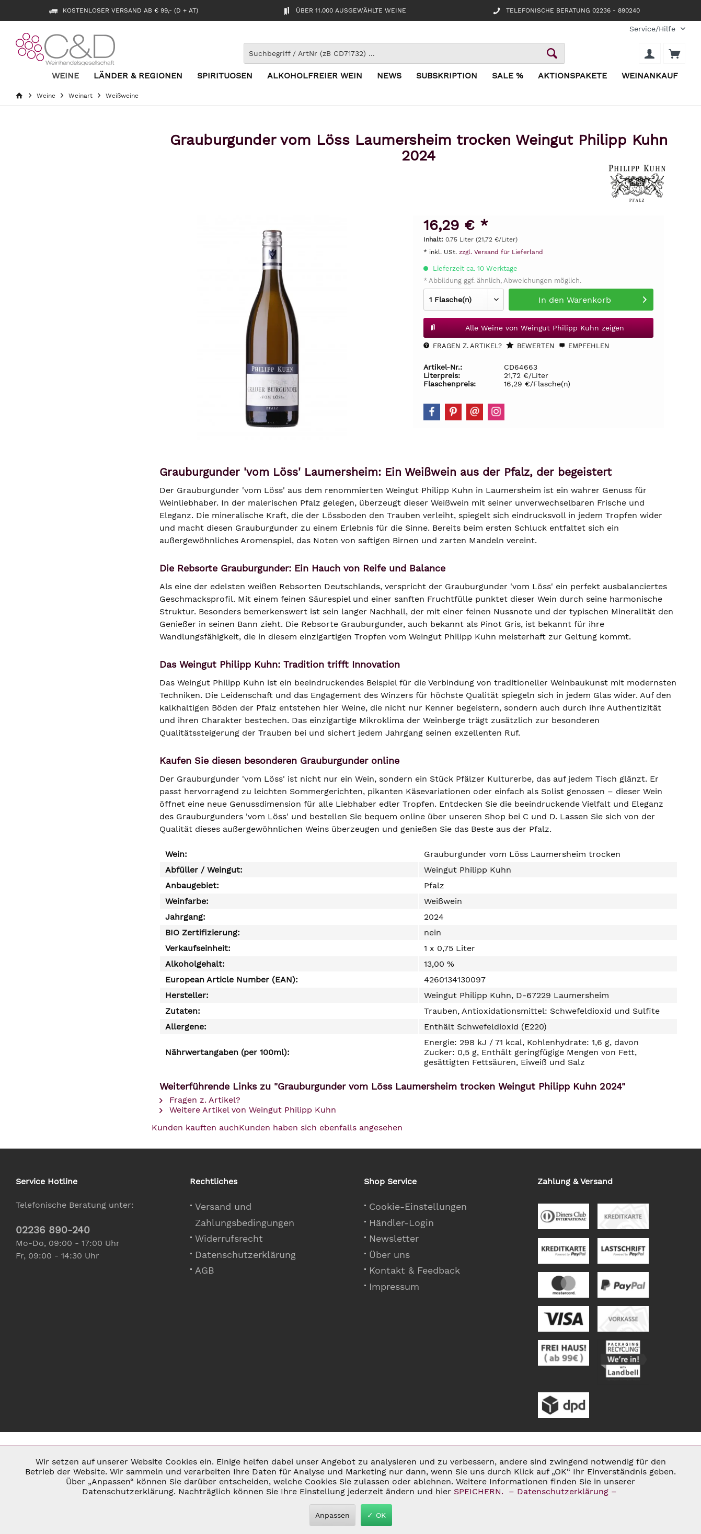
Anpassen (332, 1515)
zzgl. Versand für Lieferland (501, 252)
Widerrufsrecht (229, 1238)
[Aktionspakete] (572, 76)
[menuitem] (653, 29)
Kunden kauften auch (195, 1127)
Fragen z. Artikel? (462, 346)
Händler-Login (401, 1222)
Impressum (394, 1286)
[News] (389, 76)
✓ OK (376, 1515)
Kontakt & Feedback (414, 1270)
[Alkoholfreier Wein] (315, 76)
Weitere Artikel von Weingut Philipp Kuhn (247, 1110)
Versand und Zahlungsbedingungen (244, 1214)
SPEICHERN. (480, 1491)
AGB (204, 1270)
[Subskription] (447, 76)
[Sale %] (508, 76)
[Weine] (65, 76)
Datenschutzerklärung (245, 1254)
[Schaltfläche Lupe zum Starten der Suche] (552, 53)
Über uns (389, 1254)
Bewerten (530, 345)
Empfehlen (584, 346)
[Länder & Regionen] (138, 76)
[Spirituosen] (225, 76)
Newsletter (394, 1238)
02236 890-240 (53, 1230)
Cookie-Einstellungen (418, 1206)
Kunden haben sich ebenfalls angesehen (321, 1127)
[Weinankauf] (649, 76)
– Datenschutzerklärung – (562, 1491)
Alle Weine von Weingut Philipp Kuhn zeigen (527, 325)
